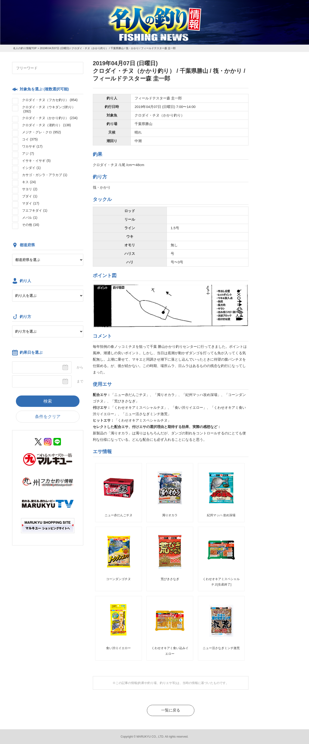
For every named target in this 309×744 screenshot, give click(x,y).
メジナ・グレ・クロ (41, 132)
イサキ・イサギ (36, 161)
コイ (30, 139)
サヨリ (29, 189)
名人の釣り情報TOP (25, 48)
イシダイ (31, 168)
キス (29, 182)
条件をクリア (48, 416)
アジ (28, 153)
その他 (30, 225)
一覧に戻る (170, 710)
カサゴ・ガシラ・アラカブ (44, 175)
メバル (29, 217)
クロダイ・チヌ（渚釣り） (46, 125)
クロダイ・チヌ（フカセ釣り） (50, 100)
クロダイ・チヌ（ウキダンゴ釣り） (48, 109)
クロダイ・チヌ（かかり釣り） (50, 118)
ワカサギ (32, 146)
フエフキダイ (34, 210)
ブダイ (29, 196)
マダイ (30, 203)
